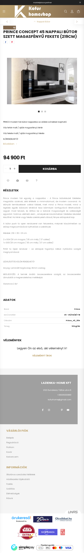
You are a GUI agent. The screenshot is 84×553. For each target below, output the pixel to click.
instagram (49, 410)
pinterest (62, 410)
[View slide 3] (45, 111)
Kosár (9, 452)
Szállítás (10, 489)
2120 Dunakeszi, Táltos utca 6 (57, 390)
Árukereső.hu (21, 521)
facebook (42, 410)
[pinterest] (12, 42)
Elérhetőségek (13, 493)
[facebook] (5, 42)
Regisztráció (12, 442)
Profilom (10, 447)
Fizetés (9, 484)
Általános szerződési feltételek (20, 474)
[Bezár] (80, 2)
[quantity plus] (14, 168)
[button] (8, 181)
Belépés (10, 438)
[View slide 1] (39, 111)
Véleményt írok (42, 355)
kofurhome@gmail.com (59, 399)
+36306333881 (64, 394)
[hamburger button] (4, 11)
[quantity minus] (5, 168)
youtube (68, 410)
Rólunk (9, 498)
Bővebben (8, 143)
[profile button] (72, 11)
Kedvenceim (12, 457)
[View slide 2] (42, 111)
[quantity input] (10, 169)
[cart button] (78, 11)
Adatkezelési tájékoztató (18, 479)
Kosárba (50, 169)
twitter (55, 410)
